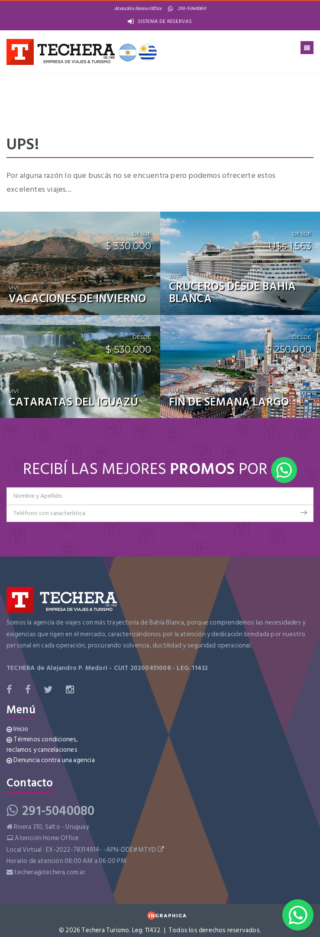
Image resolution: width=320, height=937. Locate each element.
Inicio (17, 729)
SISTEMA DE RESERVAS (160, 21)
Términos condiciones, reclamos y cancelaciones (42, 744)
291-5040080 (186, 8)
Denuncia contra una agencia (50, 760)
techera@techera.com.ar (49, 872)
